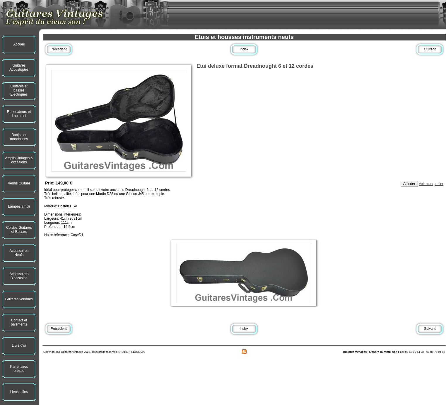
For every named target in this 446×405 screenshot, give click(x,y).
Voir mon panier (431, 184)
